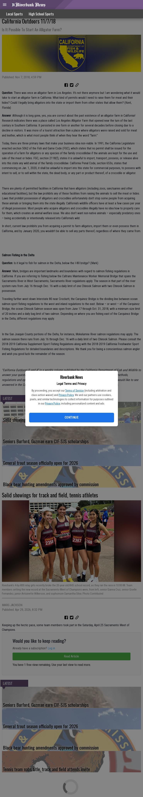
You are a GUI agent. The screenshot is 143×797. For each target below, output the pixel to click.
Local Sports (14, 13)
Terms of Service (74, 390)
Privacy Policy (66, 395)
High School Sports (41, 13)
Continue (71, 417)
